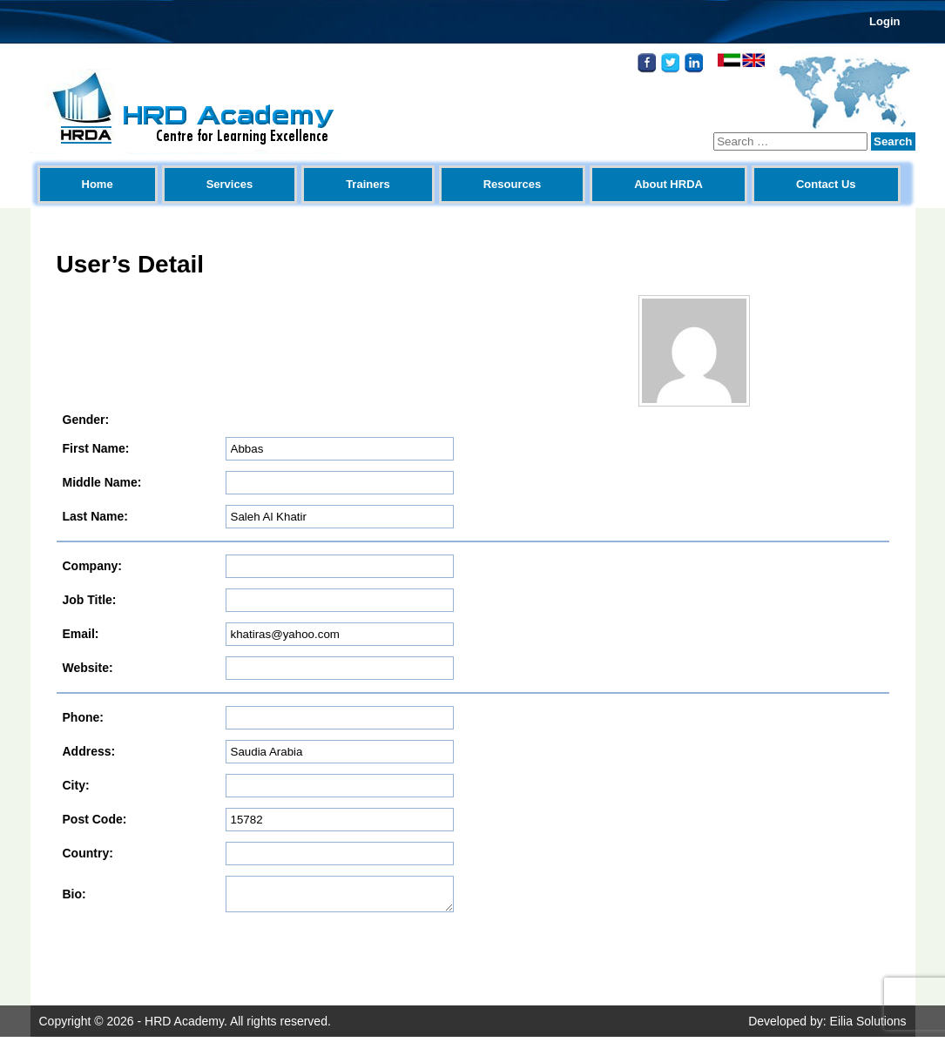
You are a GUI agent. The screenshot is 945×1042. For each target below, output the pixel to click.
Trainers (368, 184)
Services (229, 184)
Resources (512, 184)
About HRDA (668, 184)
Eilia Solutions (868, 1026)
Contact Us (826, 184)
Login (884, 21)
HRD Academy (184, 1026)
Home (97, 184)
